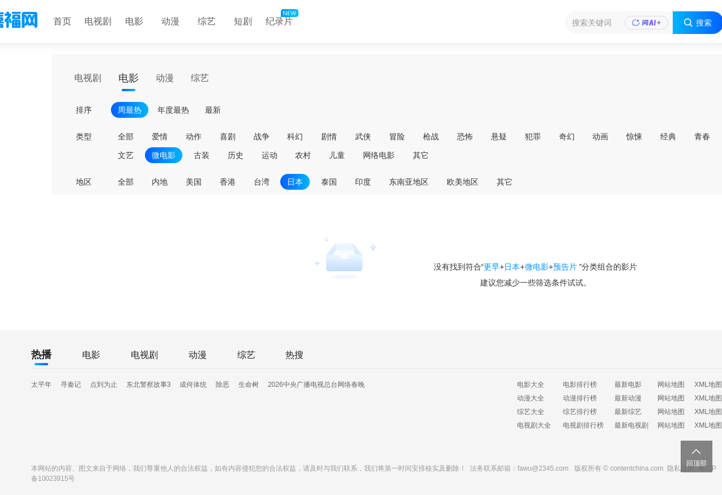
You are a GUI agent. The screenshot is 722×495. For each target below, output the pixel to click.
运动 (269, 155)
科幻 (295, 136)
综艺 (207, 21)
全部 (126, 136)
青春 (702, 136)
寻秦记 (71, 385)
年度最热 (173, 109)
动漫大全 (530, 398)
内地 (160, 181)
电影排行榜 (580, 385)
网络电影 (379, 155)
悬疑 (499, 136)
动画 (600, 136)
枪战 (431, 136)
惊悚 (634, 136)
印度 (363, 181)
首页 (62, 21)
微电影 (164, 155)
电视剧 (98, 21)
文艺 (126, 155)
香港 (228, 181)
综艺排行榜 (580, 412)
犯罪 (533, 136)
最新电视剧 (631, 425)
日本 (295, 181)
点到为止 (103, 385)
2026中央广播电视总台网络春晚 (316, 385)
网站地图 (671, 385)
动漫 (170, 21)
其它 (421, 155)
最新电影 (628, 385)
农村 (303, 155)
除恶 (222, 385)
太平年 (41, 385)
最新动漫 (628, 398)
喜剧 (228, 136)
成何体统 (193, 385)
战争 (262, 136)
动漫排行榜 (580, 398)
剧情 (329, 136)
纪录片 (281, 18)
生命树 (248, 385)
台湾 (262, 181)
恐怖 (465, 136)
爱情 (160, 136)
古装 (202, 155)
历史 (235, 155)
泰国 (329, 181)
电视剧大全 (534, 425)
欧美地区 (463, 181)
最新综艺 (628, 412)
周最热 (130, 109)
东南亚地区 (409, 181)
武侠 (363, 136)
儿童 (337, 155)
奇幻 (567, 136)
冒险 (397, 136)
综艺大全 (530, 412)
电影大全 (530, 385)
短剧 (243, 21)
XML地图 (708, 385)
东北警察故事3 (148, 385)
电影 (134, 21)
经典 (668, 136)
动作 (194, 136)
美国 (194, 181)
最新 (213, 109)
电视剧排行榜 (583, 425)
